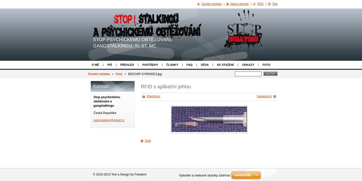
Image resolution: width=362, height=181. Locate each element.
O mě (95, 64)
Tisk (275, 4)
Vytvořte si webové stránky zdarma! (205, 175)
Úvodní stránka (99, 74)
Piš (109, 64)
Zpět (148, 141)
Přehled (127, 64)
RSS (260, 4)
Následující (264, 96)
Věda (205, 64)
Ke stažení (225, 64)
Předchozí (153, 96)
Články (172, 64)
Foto (266, 64)
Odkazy (248, 64)
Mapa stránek (239, 4)
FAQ (189, 64)
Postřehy (150, 64)
